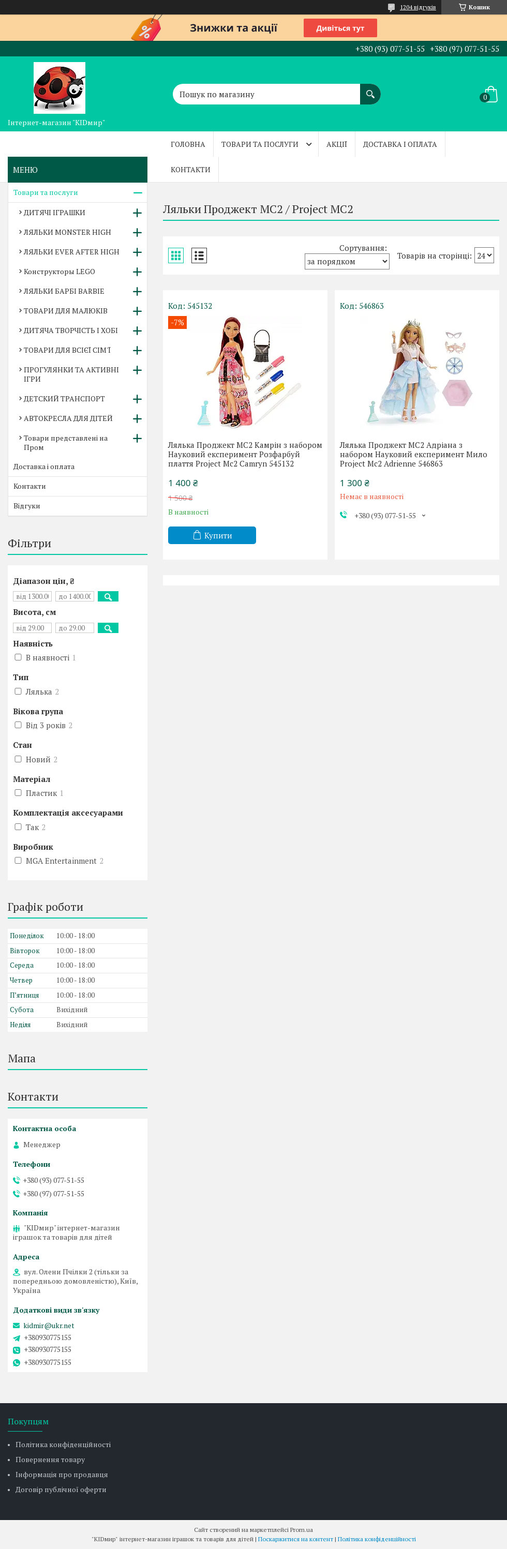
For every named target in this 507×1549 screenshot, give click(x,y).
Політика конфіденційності (63, 1444)
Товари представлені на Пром (66, 442)
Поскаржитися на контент (295, 1539)
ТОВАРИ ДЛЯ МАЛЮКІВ (66, 310)
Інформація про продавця (62, 1474)
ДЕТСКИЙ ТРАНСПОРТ (64, 398)
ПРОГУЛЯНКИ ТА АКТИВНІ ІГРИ (71, 374)
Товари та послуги (260, 144)
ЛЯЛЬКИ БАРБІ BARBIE (64, 291)
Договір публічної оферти (61, 1489)
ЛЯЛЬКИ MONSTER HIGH (67, 232)
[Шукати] (370, 89)
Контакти (191, 169)
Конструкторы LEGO (59, 271)
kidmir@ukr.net (48, 1325)
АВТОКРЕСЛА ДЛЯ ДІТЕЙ (68, 418)
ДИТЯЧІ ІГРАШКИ (54, 212)
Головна (188, 144)
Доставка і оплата (400, 144)
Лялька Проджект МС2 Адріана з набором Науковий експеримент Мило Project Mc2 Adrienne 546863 (413, 454)
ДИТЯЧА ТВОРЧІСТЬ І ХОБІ (71, 330)
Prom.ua (301, 1529)
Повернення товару (50, 1459)
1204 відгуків (418, 7)
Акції (336, 144)
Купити (218, 535)
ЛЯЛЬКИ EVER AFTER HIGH (72, 252)
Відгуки (26, 505)
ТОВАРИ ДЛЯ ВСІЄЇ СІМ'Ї (67, 350)
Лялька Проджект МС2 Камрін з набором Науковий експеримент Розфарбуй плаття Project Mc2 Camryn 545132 (245, 454)
